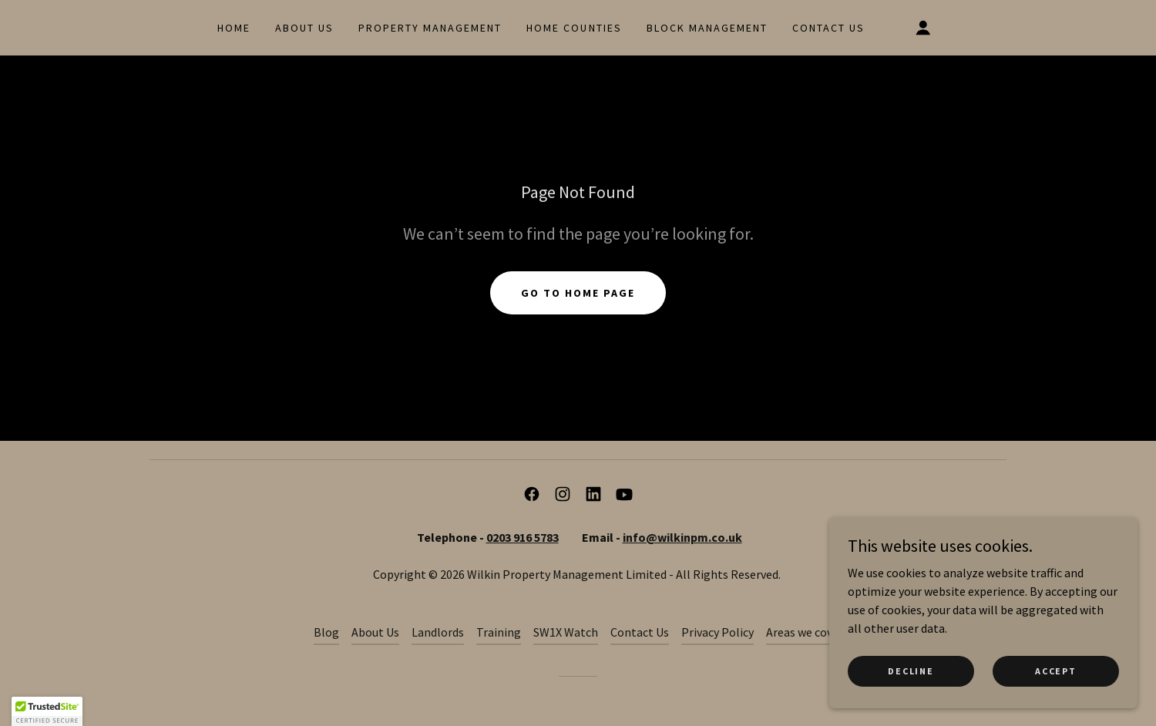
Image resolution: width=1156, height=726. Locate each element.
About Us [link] (304, 28)
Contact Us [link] (828, 28)
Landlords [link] (438, 632)
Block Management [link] (707, 28)
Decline (910, 671)
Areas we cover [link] (804, 632)
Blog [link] (326, 632)
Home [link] (233, 28)
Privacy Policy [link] (717, 632)
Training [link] (498, 632)
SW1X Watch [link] (565, 632)
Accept (1055, 671)
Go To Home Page (578, 293)
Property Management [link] (430, 28)
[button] (923, 27)
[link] (531, 494)
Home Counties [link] (573, 28)
